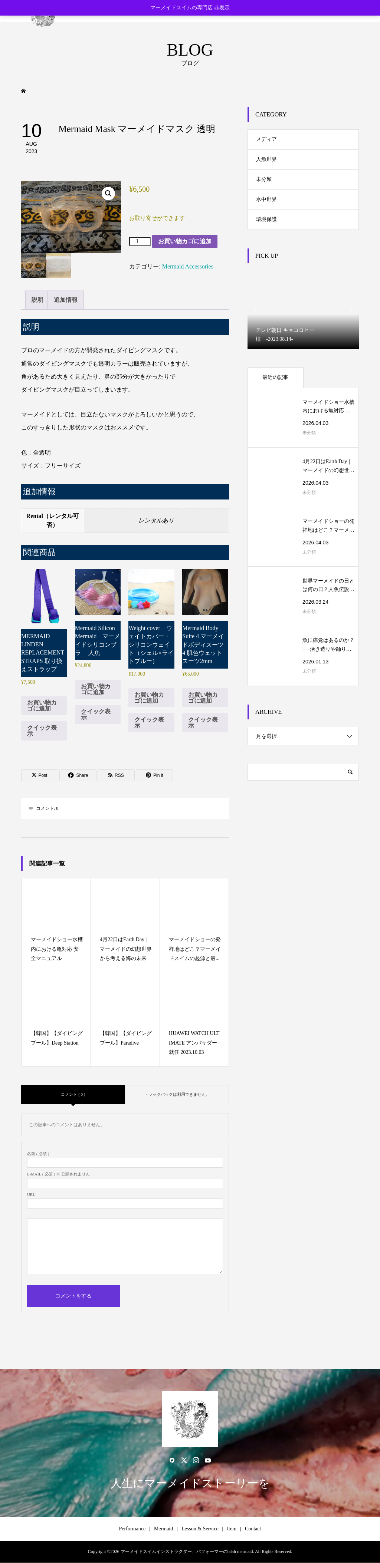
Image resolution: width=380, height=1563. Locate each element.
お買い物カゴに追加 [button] (42, 705)
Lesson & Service (200, 1528)
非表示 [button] (222, 7)
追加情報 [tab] (66, 300)
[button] (108, 193)
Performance (132, 1528)
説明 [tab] (37, 300)
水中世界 (266, 199)
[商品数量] (140, 241)
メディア (266, 139)
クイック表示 (42, 731)
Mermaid (163, 1528)
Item (231, 1528)
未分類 (264, 179)
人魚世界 (266, 159)
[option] (303, 310)
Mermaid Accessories (187, 266)
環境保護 (266, 219)
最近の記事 (275, 377)
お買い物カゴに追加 (185, 241)
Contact (253, 1528)
